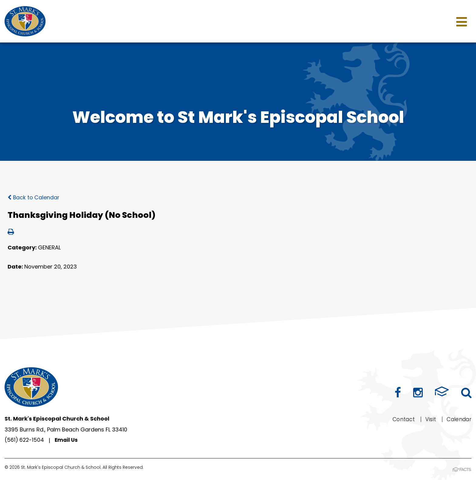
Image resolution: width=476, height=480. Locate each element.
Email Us (68, 440)
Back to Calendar (34, 197)
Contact (401, 419)
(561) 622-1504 (25, 440)
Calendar (457, 419)
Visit (428, 419)
